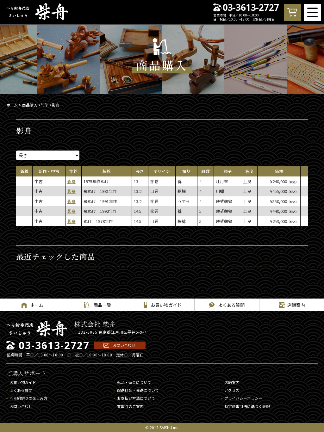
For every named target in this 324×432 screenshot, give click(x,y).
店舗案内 (232, 382)
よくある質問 (20, 390)
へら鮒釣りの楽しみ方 (28, 398)
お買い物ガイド (22, 382)
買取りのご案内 (130, 406)
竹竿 (44, 105)
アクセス (231, 390)
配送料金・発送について (138, 390)
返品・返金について (134, 382)
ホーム (12, 105)
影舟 (71, 181)
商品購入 (29, 105)
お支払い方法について (136, 398)
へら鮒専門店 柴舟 (37, 11)
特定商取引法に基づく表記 (247, 406)
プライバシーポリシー (243, 398)
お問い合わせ (124, 345)
